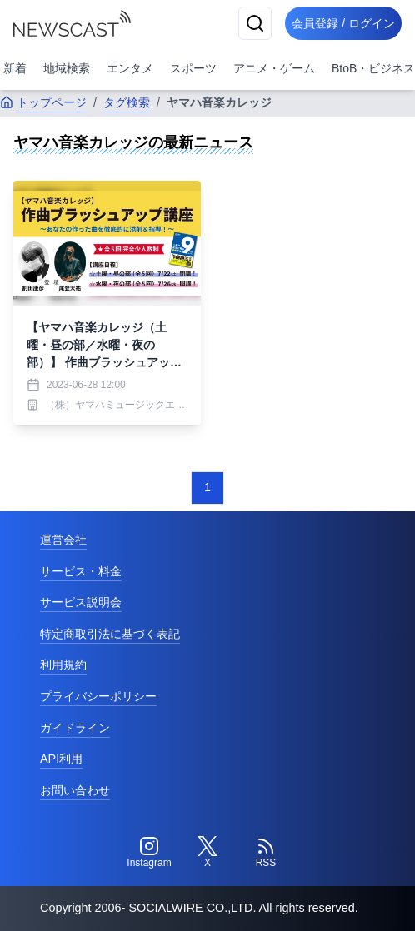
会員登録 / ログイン (343, 23)
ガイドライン (75, 727)
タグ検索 (126, 102)
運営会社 (63, 539)
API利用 (61, 758)
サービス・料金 (81, 571)
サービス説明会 (81, 602)
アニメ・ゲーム (274, 68)
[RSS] (266, 853)
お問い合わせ (75, 790)
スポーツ (193, 68)
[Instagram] (149, 853)
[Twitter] (207, 853)
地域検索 (66, 68)
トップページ (43, 102)
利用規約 (63, 664)
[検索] (255, 23)
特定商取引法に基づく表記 (110, 633)
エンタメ (130, 68)
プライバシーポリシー (98, 696)
